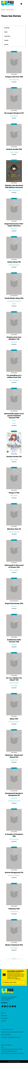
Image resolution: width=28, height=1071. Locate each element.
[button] (7, 28)
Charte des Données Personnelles (11, 1049)
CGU (2, 1047)
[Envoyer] (24, 982)
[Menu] (23, 4)
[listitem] (2, 1006)
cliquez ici (18, 978)
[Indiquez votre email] (12, 982)
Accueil (3, 9)
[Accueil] (7, 3)
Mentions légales (6, 1045)
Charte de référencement (9, 1051)
